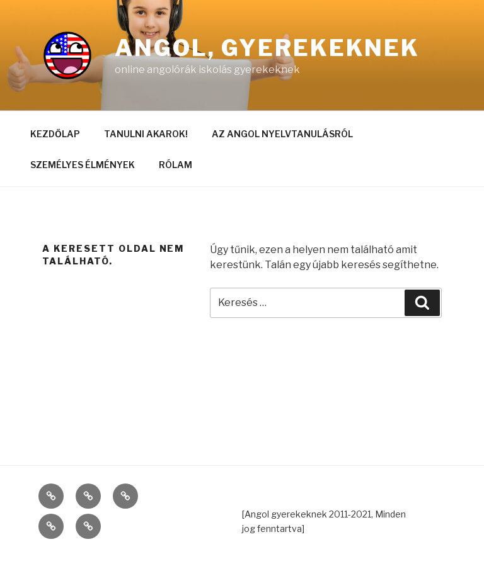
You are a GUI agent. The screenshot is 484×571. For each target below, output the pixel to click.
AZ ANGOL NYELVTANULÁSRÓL (282, 133)
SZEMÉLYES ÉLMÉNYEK (82, 164)
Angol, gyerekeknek (267, 48)
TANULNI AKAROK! (146, 133)
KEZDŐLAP (55, 133)
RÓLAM (175, 164)
